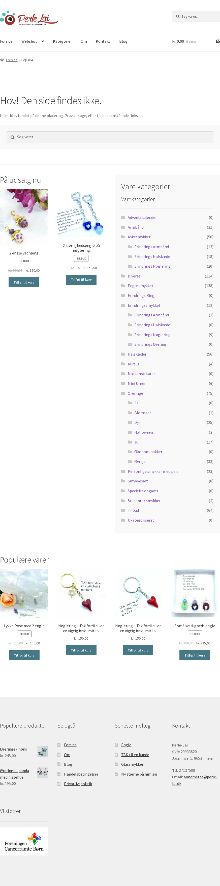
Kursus (133, 363)
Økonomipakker (148, 451)
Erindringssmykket (144, 305)
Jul (137, 442)
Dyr (137, 422)
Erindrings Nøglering (152, 266)
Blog (123, 41)
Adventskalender (142, 217)
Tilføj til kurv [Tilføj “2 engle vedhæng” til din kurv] (24, 282)
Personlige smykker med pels (153, 471)
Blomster (142, 412)
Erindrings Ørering (150, 344)
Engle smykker (140, 285)
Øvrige (140, 461)
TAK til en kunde (135, 754)
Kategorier (62, 41)
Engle (126, 744)
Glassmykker (132, 764)
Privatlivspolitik (78, 783)
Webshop (29, 41)
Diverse (134, 275)
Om (84, 41)
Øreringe (135, 393)
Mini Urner (137, 383)
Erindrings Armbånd (151, 246)
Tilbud (133, 510)
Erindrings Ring (141, 295)
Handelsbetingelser (81, 774)
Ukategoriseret (141, 520)
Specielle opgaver (143, 490)
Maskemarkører (141, 373)
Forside (12, 60)
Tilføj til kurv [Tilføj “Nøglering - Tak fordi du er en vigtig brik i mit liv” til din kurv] (81, 650)
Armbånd (136, 227)
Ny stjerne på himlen (139, 774)
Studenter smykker (144, 500)
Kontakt (103, 41)
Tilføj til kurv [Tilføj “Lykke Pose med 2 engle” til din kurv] (24, 655)
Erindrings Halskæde (152, 256)
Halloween (143, 432)
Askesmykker (139, 236)
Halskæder (137, 354)
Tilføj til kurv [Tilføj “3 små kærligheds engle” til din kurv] (194, 655)
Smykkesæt (138, 480)
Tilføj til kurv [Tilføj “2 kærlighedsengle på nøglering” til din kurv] (81, 279)
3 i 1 (137, 402)
